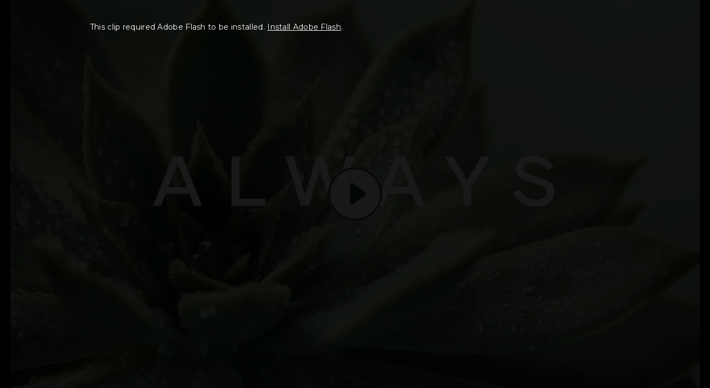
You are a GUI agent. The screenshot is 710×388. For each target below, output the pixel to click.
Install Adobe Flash (304, 27)
